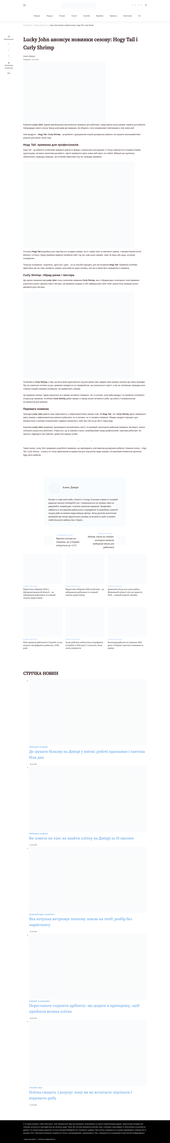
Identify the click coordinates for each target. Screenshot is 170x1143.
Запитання (127, 16)
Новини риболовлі (30, 586)
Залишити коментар (9, 66)
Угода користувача (30, 1139)
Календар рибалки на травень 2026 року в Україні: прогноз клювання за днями (125, 645)
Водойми (99, 16)
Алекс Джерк (29, 56)
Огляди (62, 16)
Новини (37, 16)
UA (139, 16)
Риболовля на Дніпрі (38, 747)
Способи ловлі (35, 1088)
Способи (86, 16)
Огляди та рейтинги (45, 914)
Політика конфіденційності (135, 1133)
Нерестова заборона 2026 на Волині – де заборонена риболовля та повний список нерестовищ (84, 592)
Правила (113, 16)
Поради (50, 16)
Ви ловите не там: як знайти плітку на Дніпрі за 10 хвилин (81, 838)
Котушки (33, 914)
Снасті (74, 16)
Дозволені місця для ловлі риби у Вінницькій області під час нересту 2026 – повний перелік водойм (125, 592)
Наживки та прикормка (39, 1001)
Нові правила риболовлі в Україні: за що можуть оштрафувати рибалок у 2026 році (42, 645)
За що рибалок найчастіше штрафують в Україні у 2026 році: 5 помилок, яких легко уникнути (84, 645)
